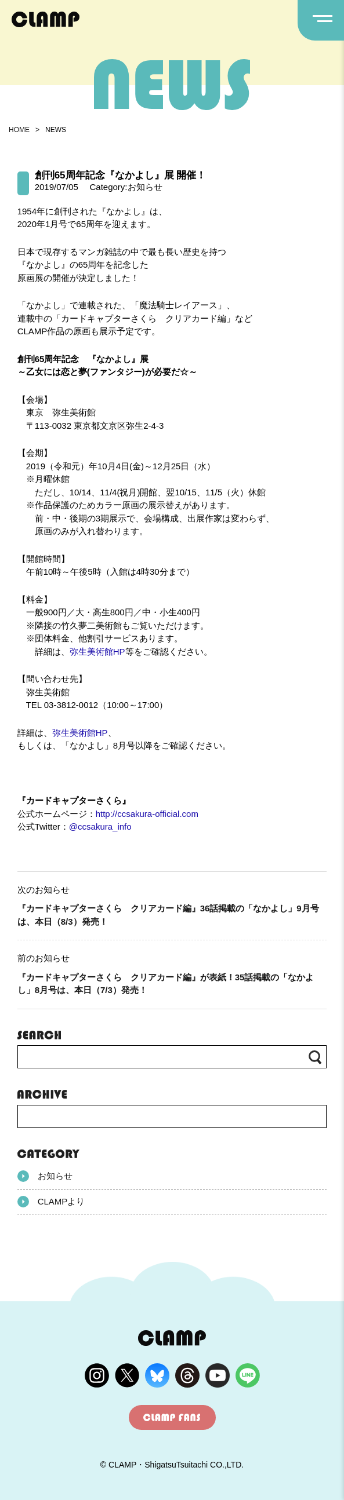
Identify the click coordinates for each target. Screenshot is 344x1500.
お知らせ (45, 1176)
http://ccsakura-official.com (147, 814)
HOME (19, 130)
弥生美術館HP (97, 651)
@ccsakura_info (100, 826)
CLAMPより (51, 1201)
